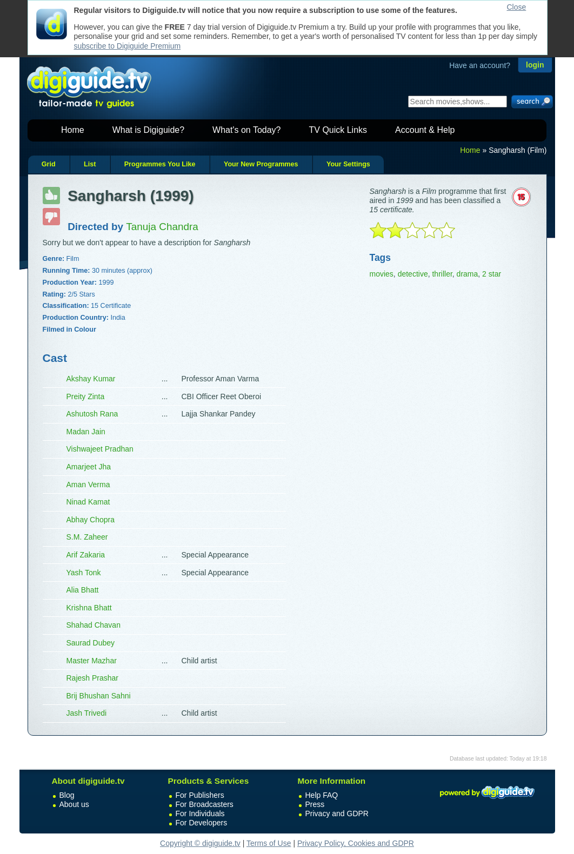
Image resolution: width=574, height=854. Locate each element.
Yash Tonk (83, 572)
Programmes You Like (160, 164)
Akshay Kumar (91, 378)
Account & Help (425, 130)
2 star (491, 274)
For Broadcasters (204, 804)
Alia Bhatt (82, 590)
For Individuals (200, 813)
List (90, 164)
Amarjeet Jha (88, 466)
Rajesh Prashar (92, 678)
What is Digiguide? (148, 130)
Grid (49, 164)
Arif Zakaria (85, 554)
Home (72, 130)
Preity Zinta (85, 396)
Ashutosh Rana (92, 413)
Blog (67, 795)
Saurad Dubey (90, 642)
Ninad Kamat (88, 501)
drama (467, 274)
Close (516, 7)
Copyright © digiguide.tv (200, 843)
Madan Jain (85, 431)
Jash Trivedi (86, 713)
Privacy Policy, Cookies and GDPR (355, 843)
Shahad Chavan (93, 625)
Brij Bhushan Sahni (98, 695)
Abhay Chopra (90, 519)
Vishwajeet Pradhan (100, 449)
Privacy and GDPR (337, 813)
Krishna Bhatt (89, 607)
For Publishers (200, 795)
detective (413, 274)
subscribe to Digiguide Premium (127, 46)
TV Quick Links (338, 130)
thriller (442, 274)
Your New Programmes (261, 164)
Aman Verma (88, 484)
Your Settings (348, 164)
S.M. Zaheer (87, 537)
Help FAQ (321, 795)
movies (381, 274)
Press (315, 804)
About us (74, 804)
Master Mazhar (91, 660)
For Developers (202, 822)
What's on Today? (246, 130)
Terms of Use (268, 843)
